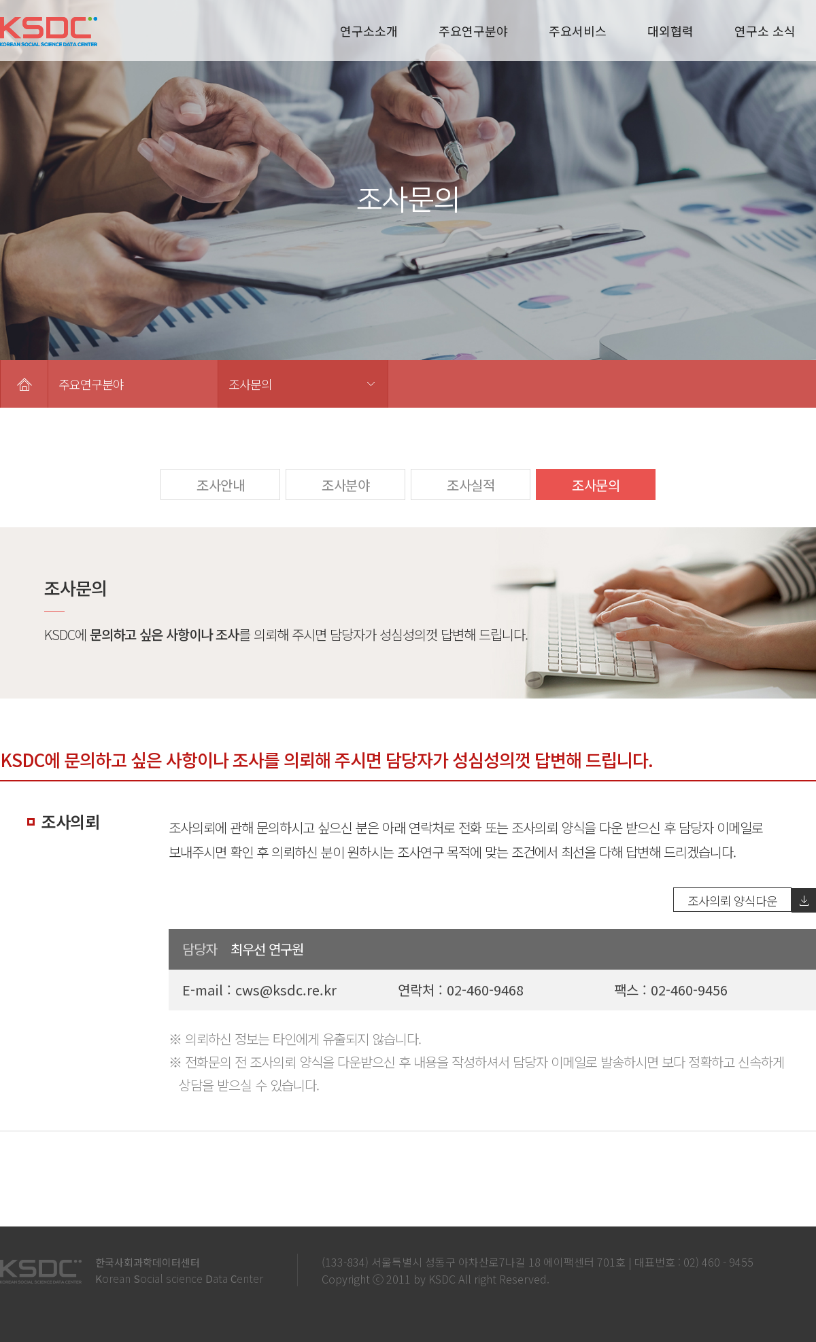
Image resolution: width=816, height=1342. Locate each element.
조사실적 (470, 485)
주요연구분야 (473, 30)
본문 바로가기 (0, 0)
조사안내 (220, 485)
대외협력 (670, 30)
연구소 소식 (765, 30)
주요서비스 (578, 30)
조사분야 (345, 485)
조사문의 (250, 384)
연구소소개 (369, 30)
